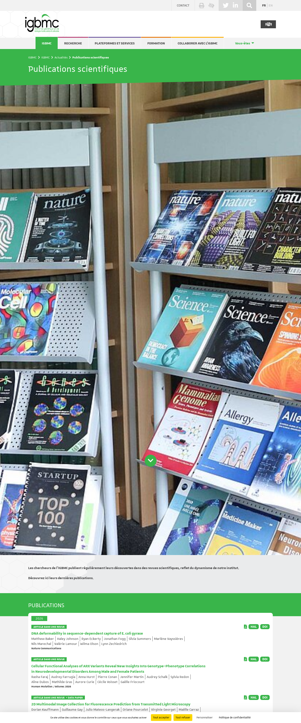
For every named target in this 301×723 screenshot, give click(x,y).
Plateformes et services (115, 43)
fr (264, 5)
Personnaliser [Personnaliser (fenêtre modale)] (204, 717)
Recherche (73, 43)
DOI (265, 627)
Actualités (61, 57)
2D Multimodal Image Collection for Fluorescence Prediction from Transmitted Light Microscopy (110, 704)
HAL (254, 627)
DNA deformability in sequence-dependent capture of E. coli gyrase (87, 633)
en (271, 5)
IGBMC (46, 43)
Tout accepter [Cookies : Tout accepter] (161, 717)
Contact (183, 5)
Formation (156, 43)
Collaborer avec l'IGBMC (197, 43)
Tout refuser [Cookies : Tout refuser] (183, 717)
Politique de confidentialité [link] (235, 717)
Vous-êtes (242, 43)
